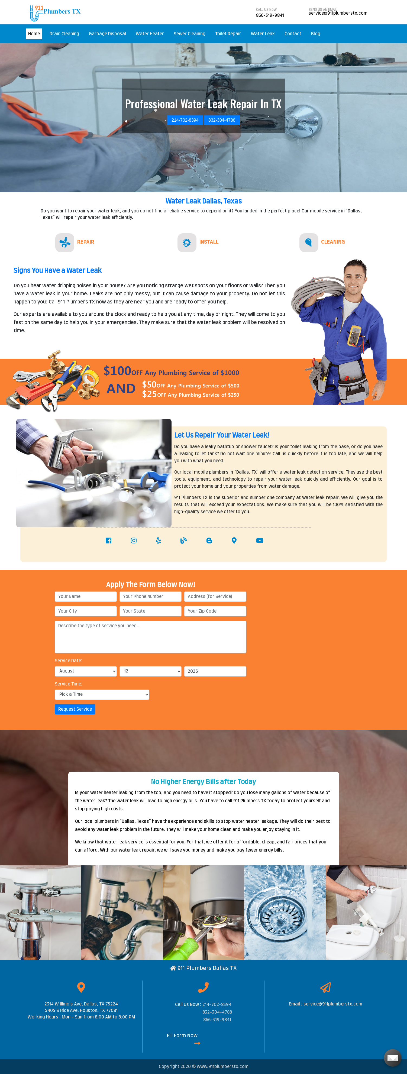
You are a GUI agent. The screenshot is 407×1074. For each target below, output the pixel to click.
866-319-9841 (217, 1020)
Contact (293, 34)
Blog (315, 34)
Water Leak (263, 34)
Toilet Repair (228, 34)
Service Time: (68, 684)
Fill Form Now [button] (183, 1040)
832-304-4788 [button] (221, 120)
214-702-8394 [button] (185, 120)
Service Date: (68, 661)
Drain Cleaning (64, 34)
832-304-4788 (217, 1012)
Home (35, 33)
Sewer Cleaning (189, 34)
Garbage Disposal (107, 34)
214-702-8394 (216, 1004)
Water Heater (150, 34)
